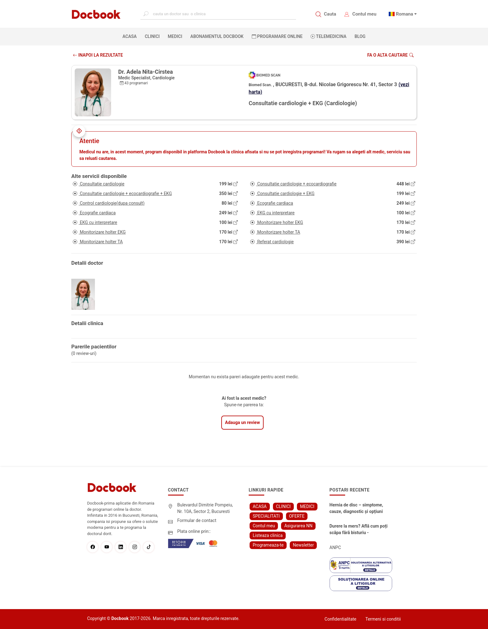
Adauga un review (242, 422)
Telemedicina (328, 36)
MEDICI (175, 36)
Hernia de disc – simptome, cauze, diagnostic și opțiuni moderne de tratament (356, 508)
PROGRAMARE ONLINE (277, 36)
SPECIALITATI (266, 516)
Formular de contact (197, 520)
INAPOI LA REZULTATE (98, 55)
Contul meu (364, 14)
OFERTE (297, 516)
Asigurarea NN (298, 525)
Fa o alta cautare (390, 55)
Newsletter (303, 545)
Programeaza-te (268, 545)
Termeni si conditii (383, 619)
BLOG (359, 36)
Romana (404, 14)
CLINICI (152, 36)
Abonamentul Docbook (217, 36)
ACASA (131, 36)
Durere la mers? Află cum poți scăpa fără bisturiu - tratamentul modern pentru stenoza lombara (359, 530)
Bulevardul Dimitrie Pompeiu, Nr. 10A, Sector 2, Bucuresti (205, 508)
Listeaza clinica (268, 535)
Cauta (330, 14)
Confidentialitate (340, 619)
